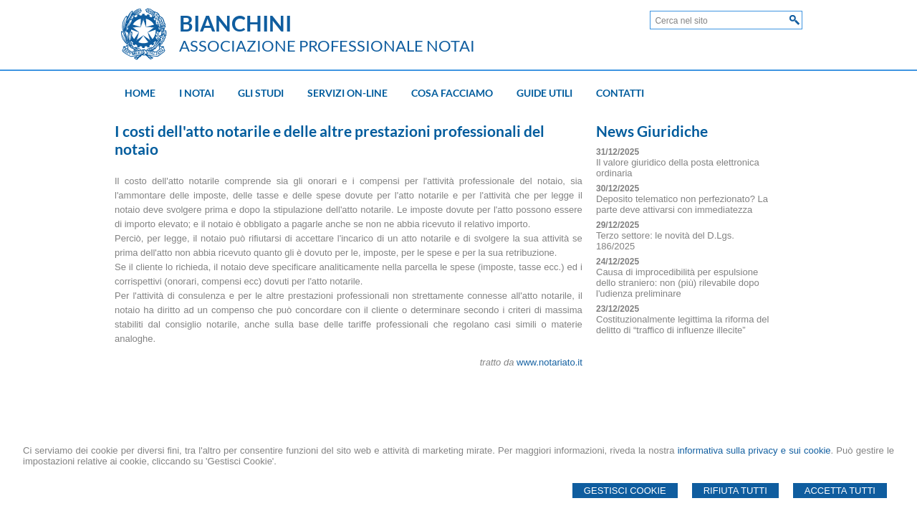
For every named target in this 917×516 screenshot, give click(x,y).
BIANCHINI (235, 23)
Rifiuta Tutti (735, 490)
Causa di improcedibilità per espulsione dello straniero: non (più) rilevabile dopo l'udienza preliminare (677, 283)
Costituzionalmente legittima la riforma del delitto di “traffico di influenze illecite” (682, 324)
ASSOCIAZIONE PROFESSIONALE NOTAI (327, 45)
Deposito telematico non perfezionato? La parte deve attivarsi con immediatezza (682, 204)
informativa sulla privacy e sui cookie (754, 450)
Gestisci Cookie (625, 490)
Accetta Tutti (840, 490)
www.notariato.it (549, 362)
